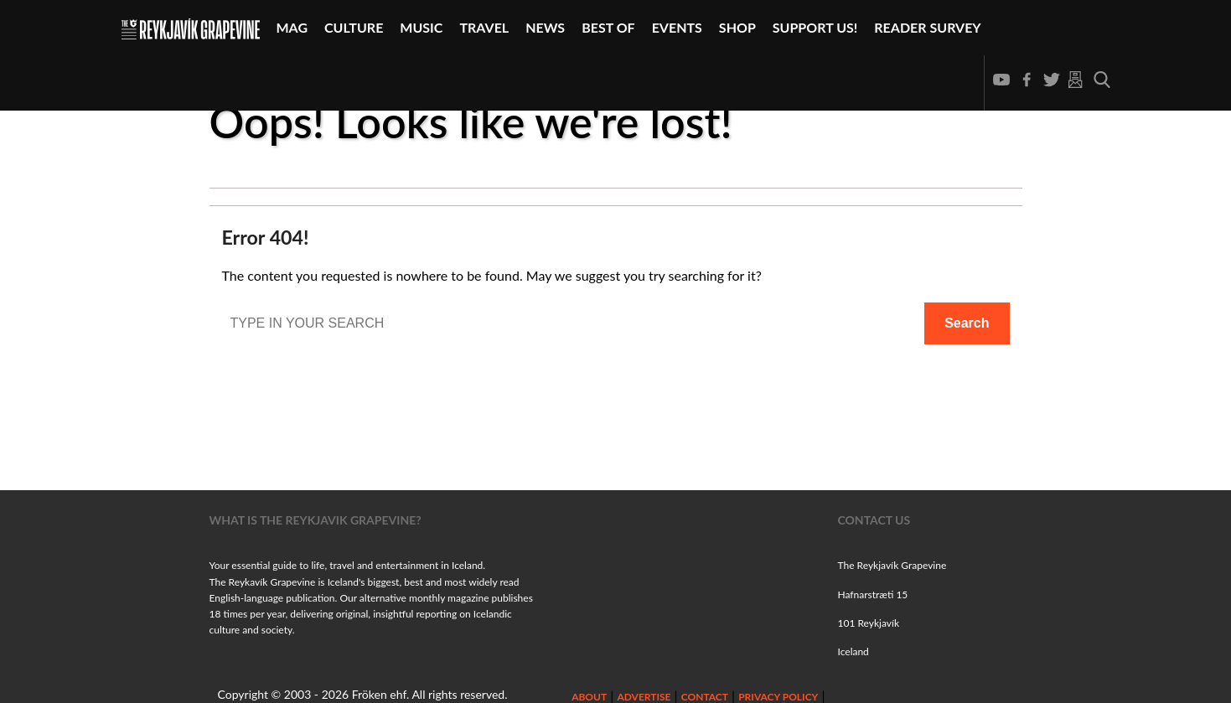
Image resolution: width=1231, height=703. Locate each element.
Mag (292, 27)
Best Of (608, 27)
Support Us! (815, 27)
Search (966, 323)
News (545, 27)
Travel (484, 27)
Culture (353, 27)
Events (677, 27)
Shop (737, 27)
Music (421, 27)
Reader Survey (927, 27)
